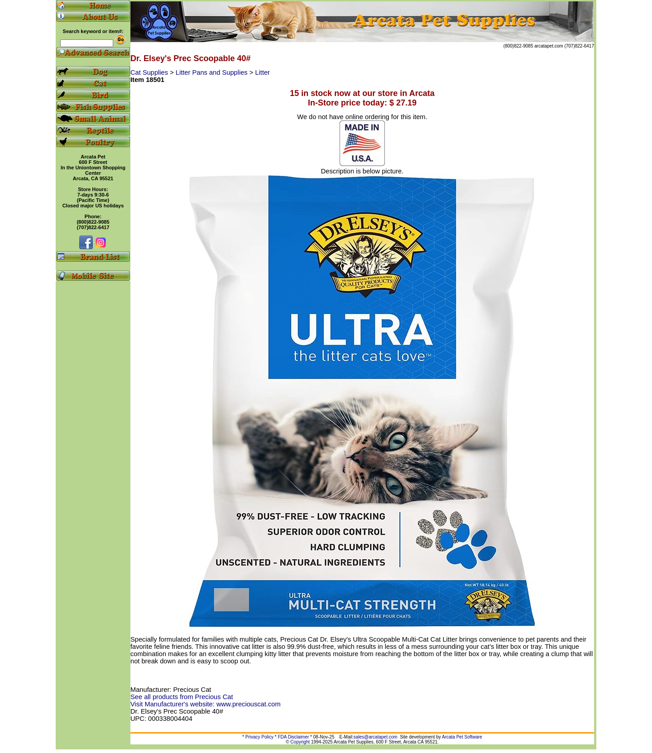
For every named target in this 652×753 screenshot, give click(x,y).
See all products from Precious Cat (181, 696)
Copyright (300, 741)
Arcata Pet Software (462, 736)
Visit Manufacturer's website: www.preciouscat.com (205, 704)
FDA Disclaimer (293, 736)
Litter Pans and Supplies (212, 72)
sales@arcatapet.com (376, 736)
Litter (262, 72)
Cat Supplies (150, 72)
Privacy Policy (259, 736)
